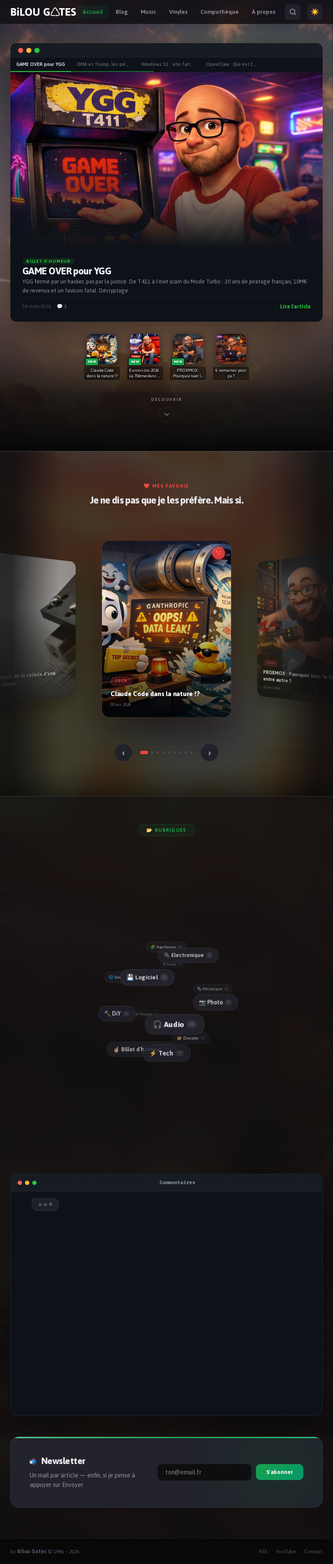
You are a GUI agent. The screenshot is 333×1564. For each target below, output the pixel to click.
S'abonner (279, 1472)
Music (148, 12)
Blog (122, 12)
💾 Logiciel (146, 977)
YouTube (286, 1551)
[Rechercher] (292, 12)
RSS (263, 1551)
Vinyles (178, 12)
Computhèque (219, 12)
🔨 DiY (116, 1014)
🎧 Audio (174, 1024)
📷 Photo (215, 1002)
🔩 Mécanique (213, 989)
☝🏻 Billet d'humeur (141, 1049)
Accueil (93, 12)
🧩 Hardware (166, 947)
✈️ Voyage (172, 964)
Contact (313, 1551)
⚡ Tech (166, 1053)
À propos (263, 12)
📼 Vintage (147, 1014)
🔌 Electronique (188, 955)
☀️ (315, 12)
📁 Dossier (191, 1038)
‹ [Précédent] (123, 752)
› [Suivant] (209, 752)
